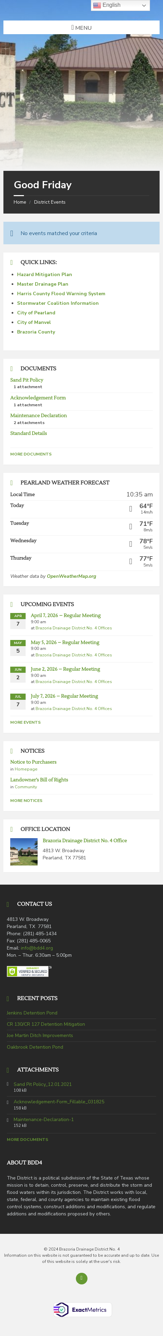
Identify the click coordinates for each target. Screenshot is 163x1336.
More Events (25, 722)
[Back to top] (81, 1278)
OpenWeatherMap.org (71, 576)
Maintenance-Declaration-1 (44, 1120)
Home (20, 202)
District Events (50, 202)
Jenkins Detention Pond (32, 1013)
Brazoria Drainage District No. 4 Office (85, 841)
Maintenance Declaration (38, 416)
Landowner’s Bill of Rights (39, 780)
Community (26, 787)
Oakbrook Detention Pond (35, 1047)
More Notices (26, 800)
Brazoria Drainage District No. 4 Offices (74, 628)
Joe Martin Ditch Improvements (40, 1035)
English (107, 5)
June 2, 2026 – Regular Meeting (65, 669)
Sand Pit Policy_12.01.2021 (43, 1084)
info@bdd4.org (37, 948)
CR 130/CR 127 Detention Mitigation (46, 1024)
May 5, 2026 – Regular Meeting (65, 643)
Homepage (26, 769)
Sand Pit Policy (26, 380)
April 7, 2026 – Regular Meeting (65, 616)
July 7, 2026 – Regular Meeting (64, 696)
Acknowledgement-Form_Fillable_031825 (59, 1102)
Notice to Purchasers (33, 762)
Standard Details (28, 434)
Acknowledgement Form (38, 398)
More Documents (31, 454)
